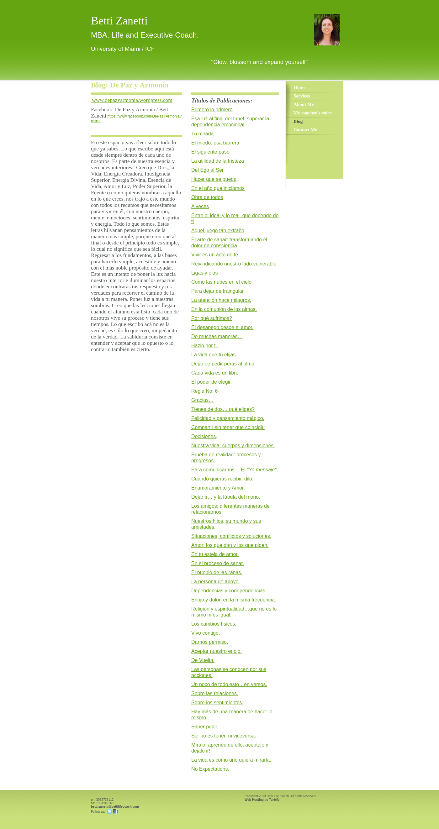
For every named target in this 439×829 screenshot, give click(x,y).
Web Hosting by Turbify (262, 799)
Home (299, 87)
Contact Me (305, 129)
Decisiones (203, 436)
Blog (298, 121)
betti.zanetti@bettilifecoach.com (115, 806)
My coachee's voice (313, 112)
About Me (304, 104)
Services (302, 95)
